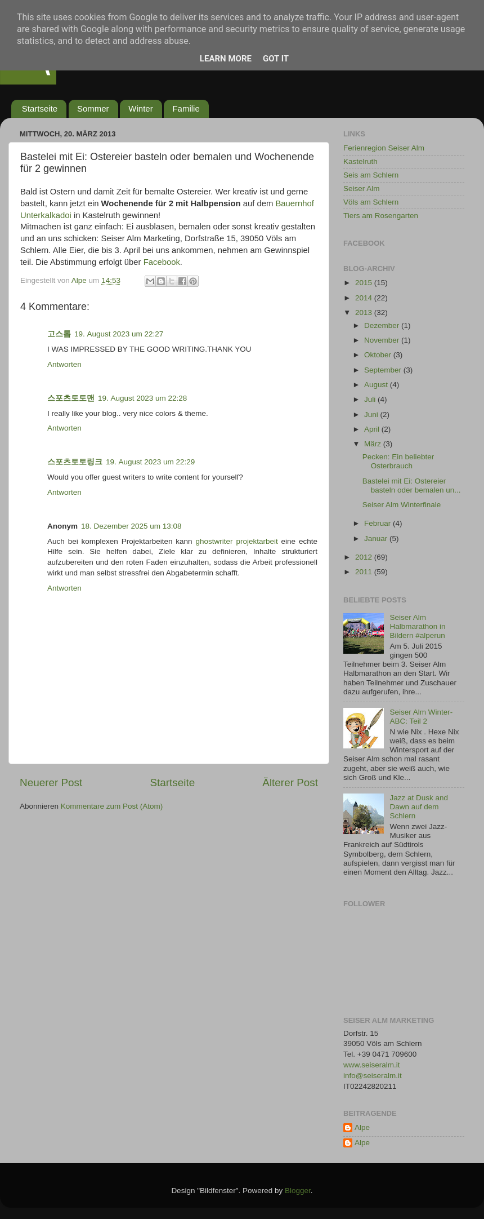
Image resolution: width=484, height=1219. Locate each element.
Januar (376, 538)
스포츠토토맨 (71, 398)
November (382, 340)
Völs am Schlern (370, 202)
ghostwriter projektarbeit (237, 541)
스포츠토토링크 (74, 462)
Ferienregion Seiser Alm (383, 148)
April (373, 429)
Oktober (378, 355)
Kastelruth (360, 161)
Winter (140, 108)
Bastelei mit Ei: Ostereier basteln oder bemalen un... (411, 485)
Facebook (162, 262)
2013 (364, 312)
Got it (276, 59)
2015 (364, 282)
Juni (372, 414)
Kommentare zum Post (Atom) (112, 806)
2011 (364, 572)
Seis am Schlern (370, 175)
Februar (378, 523)
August (377, 384)
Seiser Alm (361, 188)
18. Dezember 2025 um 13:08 (131, 526)
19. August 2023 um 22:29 (150, 462)
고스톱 (59, 334)
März (373, 444)
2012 (364, 557)
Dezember (382, 325)
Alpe (362, 1127)
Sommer (93, 108)
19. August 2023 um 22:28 (142, 398)
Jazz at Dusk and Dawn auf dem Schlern (418, 807)
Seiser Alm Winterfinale (401, 504)
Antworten (64, 364)
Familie (185, 108)
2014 (364, 298)
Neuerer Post (51, 782)
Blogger (298, 1190)
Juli (371, 399)
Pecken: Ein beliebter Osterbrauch (398, 461)
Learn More (226, 59)
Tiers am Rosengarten (380, 215)
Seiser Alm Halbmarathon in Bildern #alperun (417, 626)
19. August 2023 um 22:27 (118, 334)
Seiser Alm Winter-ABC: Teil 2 (420, 716)
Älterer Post (290, 782)
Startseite (39, 108)
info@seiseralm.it (372, 1075)
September (384, 370)
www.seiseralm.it (371, 1065)
